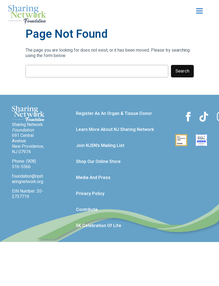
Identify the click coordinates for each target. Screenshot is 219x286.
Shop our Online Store (98, 161)
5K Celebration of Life (98, 225)
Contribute (87, 209)
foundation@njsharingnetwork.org (27, 179)
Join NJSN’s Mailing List (100, 145)
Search (182, 71)
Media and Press (93, 177)
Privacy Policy (90, 193)
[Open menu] (189, 11)
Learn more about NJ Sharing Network (115, 129)
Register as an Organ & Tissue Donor (114, 113)
